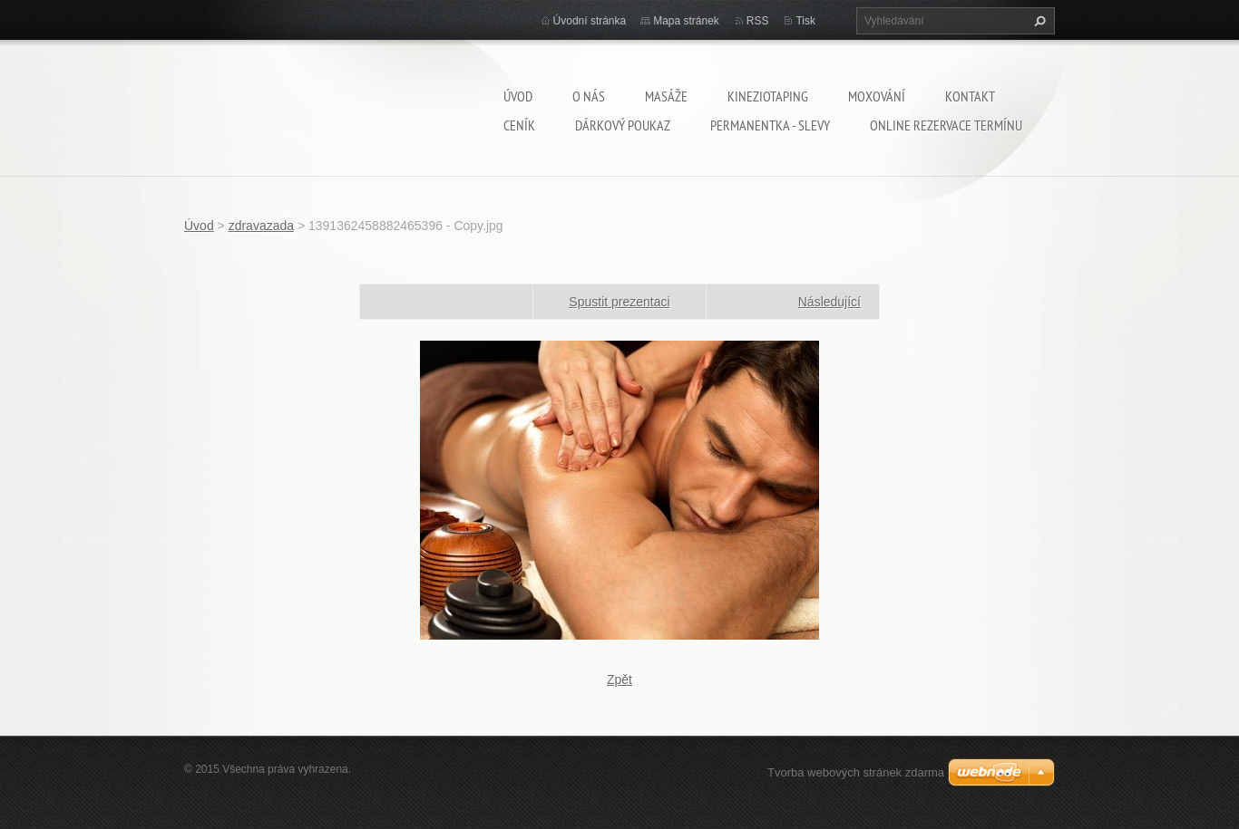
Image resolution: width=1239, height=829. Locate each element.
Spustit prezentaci (619, 301)
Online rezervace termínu (946, 125)
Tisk (805, 20)
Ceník (519, 125)
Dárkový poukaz (622, 125)
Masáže (666, 96)
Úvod (517, 96)
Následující (829, 301)
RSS (757, 20)
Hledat (1037, 20)
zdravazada (261, 225)
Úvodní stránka (590, 20)
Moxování (876, 96)
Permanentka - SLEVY (770, 125)
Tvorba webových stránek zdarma (855, 772)
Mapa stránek (686, 20)
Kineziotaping (767, 96)
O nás (588, 96)
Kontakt (970, 96)
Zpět (619, 679)
